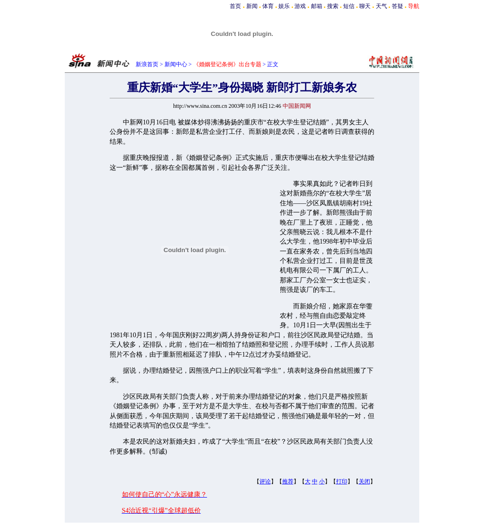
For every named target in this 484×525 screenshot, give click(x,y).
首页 (235, 6)
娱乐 (284, 6)
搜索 (332, 6)
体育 (268, 6)
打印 (341, 481)
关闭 (364, 481)
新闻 (252, 6)
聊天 (365, 6)
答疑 (397, 6)
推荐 (288, 481)
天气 (381, 6)
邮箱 (316, 6)
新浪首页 (147, 64)
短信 (348, 6)
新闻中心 (175, 64)
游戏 (300, 6)
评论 (265, 481)
